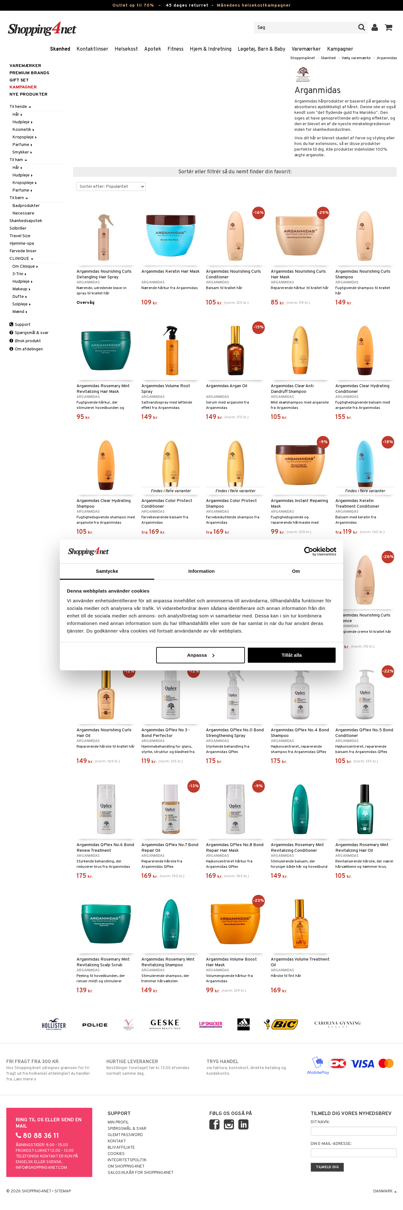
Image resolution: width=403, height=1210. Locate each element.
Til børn (18, 198)
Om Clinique (25, 266)
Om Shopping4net (126, 1166)
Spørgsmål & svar (28, 333)
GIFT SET (19, 80)
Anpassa (200, 655)
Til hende (20, 106)
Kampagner (340, 49)
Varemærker (306, 49)
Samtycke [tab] (107, 571)
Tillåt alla (291, 655)
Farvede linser (23, 251)
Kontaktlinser (92, 49)
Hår (17, 114)
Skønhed (60, 49)
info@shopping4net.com (41, 1167)
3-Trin (19, 274)
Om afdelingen (26, 349)
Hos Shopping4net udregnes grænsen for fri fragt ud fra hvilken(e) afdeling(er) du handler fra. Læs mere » (51, 1070)
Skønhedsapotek (25, 221)
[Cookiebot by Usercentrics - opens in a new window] (308, 551)
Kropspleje (25, 137)
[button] (388, 28)
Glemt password (125, 1135)
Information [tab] (201, 571)
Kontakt (117, 1141)
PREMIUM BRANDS (29, 73)
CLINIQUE (21, 258)
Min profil (118, 1122)
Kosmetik (23, 129)
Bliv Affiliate (121, 1147)
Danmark (385, 1191)
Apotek (152, 49)
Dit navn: (320, 1122)
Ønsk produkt (25, 341)
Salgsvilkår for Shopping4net (140, 1172)
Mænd (20, 312)
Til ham (18, 160)
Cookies (116, 1154)
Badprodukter (26, 206)
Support (20, 324)
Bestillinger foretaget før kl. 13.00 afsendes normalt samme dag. (151, 1067)
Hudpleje (23, 122)
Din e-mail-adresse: (331, 1143)
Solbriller (17, 228)
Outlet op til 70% (133, 5)
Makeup (21, 289)
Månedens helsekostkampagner (254, 5)
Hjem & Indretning (210, 49)
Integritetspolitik (127, 1160)
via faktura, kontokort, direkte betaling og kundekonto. (252, 1067)
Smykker (22, 152)
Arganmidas (387, 58)
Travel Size (20, 236)
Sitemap (62, 1191)
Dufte (20, 296)
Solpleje (22, 304)
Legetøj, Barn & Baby (261, 49)
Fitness (175, 49)
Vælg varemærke (356, 58)
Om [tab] (296, 571)
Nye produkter (28, 94)
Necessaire (23, 213)
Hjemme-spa (21, 243)
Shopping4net (302, 58)
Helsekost (126, 49)
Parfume (22, 145)
